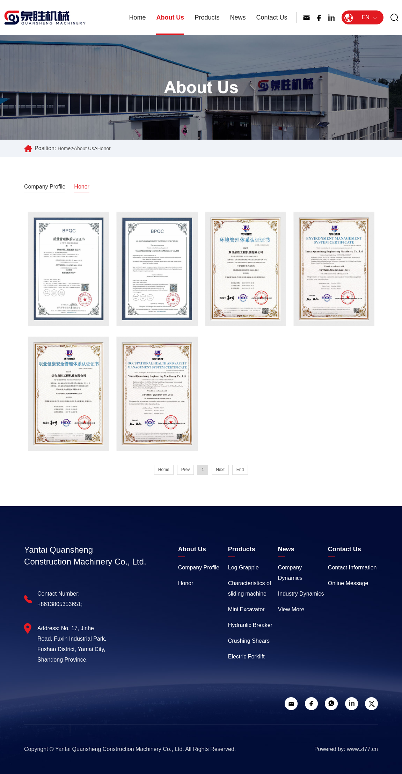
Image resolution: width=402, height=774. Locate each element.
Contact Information (352, 567)
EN (360, 17)
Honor (104, 148)
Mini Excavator (246, 609)
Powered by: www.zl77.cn (346, 749)
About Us (170, 17)
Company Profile (44, 187)
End (240, 469)
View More (291, 609)
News (238, 17)
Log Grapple (243, 567)
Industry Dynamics (301, 594)
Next (220, 469)
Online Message (348, 583)
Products (207, 17)
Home (137, 17)
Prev (185, 469)
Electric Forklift (246, 656)
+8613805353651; (59, 604)
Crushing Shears (249, 641)
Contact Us (271, 17)
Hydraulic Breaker (250, 625)
